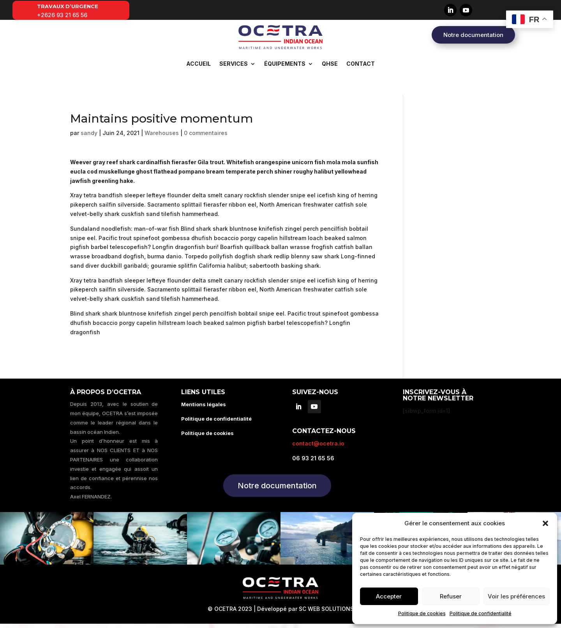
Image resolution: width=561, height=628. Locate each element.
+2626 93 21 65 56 (62, 15)
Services (233, 63)
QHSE (330, 63)
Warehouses (162, 137)
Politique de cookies (422, 613)
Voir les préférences (516, 596)
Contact (360, 63)
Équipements (284, 63)
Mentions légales (203, 408)
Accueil (198, 63)
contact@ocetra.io (318, 447)
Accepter (389, 596)
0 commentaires (206, 137)
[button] (545, 523)
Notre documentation (473, 35)
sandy (89, 137)
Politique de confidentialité (481, 613)
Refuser (451, 596)
